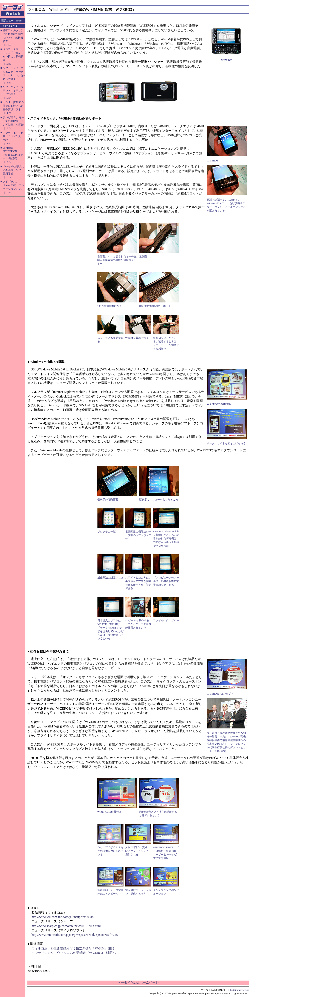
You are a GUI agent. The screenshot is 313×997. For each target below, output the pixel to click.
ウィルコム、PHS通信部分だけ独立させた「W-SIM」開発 (72, 948)
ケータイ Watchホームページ (138, 982)
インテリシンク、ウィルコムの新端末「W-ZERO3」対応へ (73, 952)
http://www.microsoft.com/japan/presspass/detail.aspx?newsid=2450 (75, 934)
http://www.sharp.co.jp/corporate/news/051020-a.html (66, 926)
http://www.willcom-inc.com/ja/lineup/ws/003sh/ (62, 917)
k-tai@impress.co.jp (238, 989)
